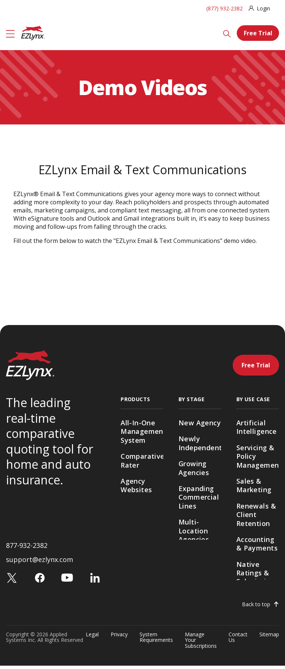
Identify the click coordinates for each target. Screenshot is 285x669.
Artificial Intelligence (256, 427)
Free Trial (258, 33)
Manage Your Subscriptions (201, 643)
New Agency (199, 422)
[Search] (227, 33)
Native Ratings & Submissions (257, 573)
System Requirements (156, 641)
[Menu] (10, 33)
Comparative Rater (142, 460)
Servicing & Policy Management (257, 456)
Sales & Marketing (254, 485)
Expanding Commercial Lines (198, 497)
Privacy (119, 638)
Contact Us (238, 641)
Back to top (256, 608)
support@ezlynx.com (39, 562)
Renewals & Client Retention (256, 514)
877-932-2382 (27, 548)
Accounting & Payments (257, 543)
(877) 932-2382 (224, 8)
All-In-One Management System (142, 431)
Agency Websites (136, 485)
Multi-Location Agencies (193, 530)
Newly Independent (199, 443)
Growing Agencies (193, 468)
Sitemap (269, 638)
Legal (92, 638)
